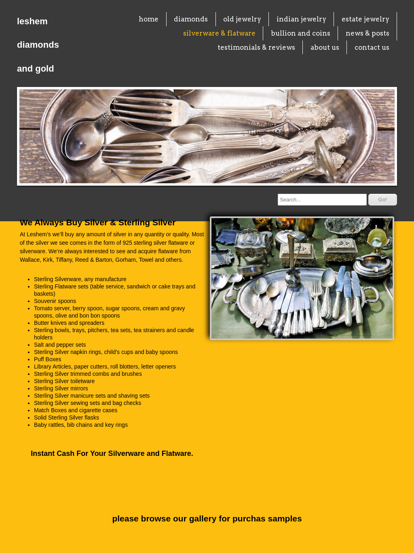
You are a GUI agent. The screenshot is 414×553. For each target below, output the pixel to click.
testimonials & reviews (256, 47)
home (148, 19)
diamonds (191, 19)
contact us (372, 47)
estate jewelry (365, 19)
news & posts (367, 33)
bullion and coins (300, 33)
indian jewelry (301, 19)
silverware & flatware (219, 33)
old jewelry (242, 19)
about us (324, 47)
